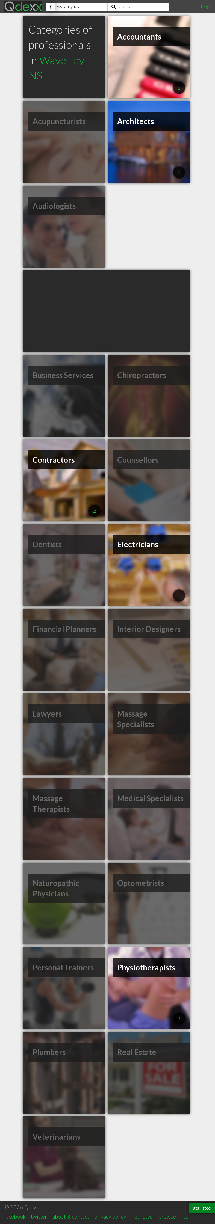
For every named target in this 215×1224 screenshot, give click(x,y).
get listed (142, 1216)
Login (206, 6)
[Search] (138, 7)
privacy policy (110, 1216)
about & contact (70, 1216)
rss (184, 1216)
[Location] (76, 7)
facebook (15, 1216)
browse (167, 1216)
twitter (39, 1216)
